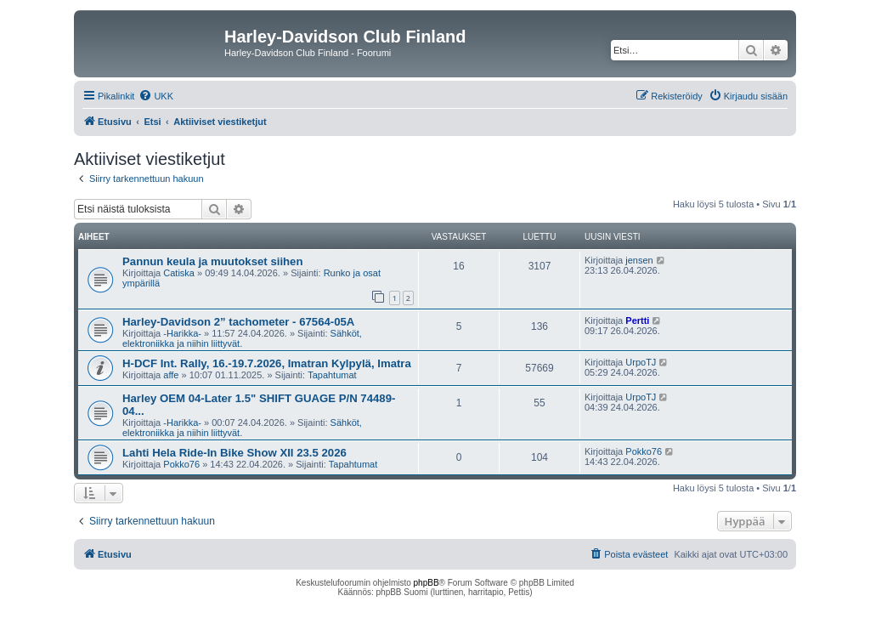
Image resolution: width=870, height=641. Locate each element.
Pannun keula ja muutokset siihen (212, 261)
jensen (638, 260)
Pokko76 (181, 464)
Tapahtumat (332, 375)
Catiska (179, 273)
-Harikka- (182, 333)
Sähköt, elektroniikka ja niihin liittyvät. (242, 338)
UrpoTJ (640, 362)
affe (170, 375)
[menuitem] (155, 96)
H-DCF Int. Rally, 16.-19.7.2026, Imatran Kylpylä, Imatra (266, 363)
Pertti (637, 320)
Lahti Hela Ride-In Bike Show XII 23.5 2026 (234, 452)
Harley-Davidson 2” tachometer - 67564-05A (238, 321)
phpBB (426, 582)
